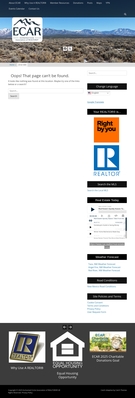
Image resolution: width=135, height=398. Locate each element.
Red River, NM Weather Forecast (104, 270)
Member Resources (59, 2)
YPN (108, 2)
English (93, 93)
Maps (99, 2)
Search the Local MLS (97, 190)
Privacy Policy (93, 308)
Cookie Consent (95, 302)
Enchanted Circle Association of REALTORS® (40, 390)
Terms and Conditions (98, 305)
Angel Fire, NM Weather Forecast (104, 267)
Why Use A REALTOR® (35, 2)
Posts (89, 2)
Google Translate (95, 102)
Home (12, 64)
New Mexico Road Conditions (101, 286)
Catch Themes (121, 390)
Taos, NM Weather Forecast (101, 264)
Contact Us (34, 8)
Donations (78, 2)
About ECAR (14, 2)
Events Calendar (17, 8)
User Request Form (96, 312)
